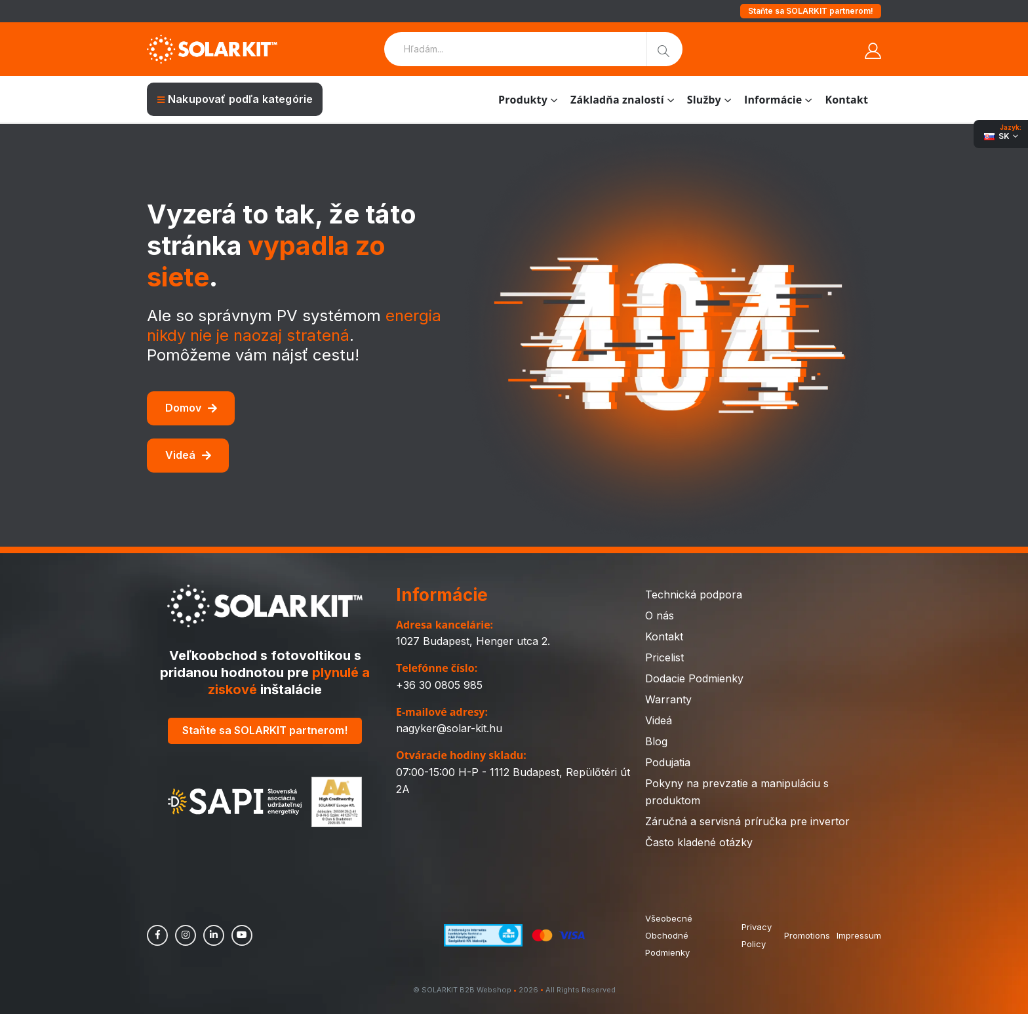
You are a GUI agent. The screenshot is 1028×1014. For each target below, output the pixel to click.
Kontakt (846, 99)
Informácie (773, 99)
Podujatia (667, 762)
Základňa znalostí (617, 99)
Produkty (522, 99)
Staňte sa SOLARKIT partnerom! (810, 11)
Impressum (859, 935)
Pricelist (664, 657)
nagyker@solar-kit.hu (449, 728)
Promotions (807, 935)
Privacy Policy (756, 935)
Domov (191, 407)
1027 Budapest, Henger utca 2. (473, 641)
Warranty (668, 699)
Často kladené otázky (699, 842)
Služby (704, 99)
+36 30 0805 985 (439, 685)
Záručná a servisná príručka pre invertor (747, 821)
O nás (659, 615)
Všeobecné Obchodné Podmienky (668, 935)
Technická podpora (693, 594)
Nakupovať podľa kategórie (235, 99)
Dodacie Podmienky (694, 678)
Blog (656, 741)
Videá (188, 454)
